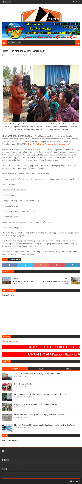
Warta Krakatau (14, 259)
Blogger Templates (28, 481)
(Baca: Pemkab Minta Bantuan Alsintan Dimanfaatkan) (49, 144)
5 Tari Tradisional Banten (23, 384)
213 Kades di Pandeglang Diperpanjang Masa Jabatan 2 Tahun (37, 374)
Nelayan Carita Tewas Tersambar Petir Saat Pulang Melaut (35, 404)
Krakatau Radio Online (10, 341)
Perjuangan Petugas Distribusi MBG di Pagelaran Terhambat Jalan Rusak (40, 394)
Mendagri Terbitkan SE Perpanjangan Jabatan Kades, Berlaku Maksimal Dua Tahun (44, 425)
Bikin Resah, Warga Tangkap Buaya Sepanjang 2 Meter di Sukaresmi (39, 415)
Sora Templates (15, 481)
